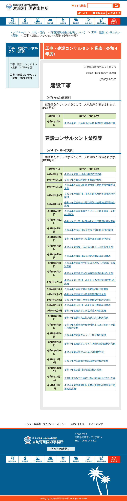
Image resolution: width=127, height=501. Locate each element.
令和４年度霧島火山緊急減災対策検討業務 (86, 317)
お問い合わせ (77, 424)
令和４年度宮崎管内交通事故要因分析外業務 (87, 238)
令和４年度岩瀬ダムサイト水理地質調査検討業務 (89, 343)
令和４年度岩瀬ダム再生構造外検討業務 (85, 310)
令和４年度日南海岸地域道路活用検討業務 (86, 361)
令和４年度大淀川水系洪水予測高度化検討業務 (88, 230)
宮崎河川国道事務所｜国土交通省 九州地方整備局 (27, 7)
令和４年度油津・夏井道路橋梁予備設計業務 (87, 300)
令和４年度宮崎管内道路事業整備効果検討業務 (88, 273)
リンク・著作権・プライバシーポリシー (45, 424)
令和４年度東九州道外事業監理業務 (82, 174)
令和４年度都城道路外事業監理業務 (82, 179)
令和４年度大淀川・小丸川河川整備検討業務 (87, 305)
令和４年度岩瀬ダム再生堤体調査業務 (84, 352)
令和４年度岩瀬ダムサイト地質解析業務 (85, 335)
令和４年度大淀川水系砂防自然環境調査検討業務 (89, 221)
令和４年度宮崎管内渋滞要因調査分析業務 (86, 289)
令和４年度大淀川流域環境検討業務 (82, 369)
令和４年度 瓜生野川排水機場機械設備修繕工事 (89, 123)
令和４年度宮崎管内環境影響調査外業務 (85, 294)
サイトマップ (96, 424)
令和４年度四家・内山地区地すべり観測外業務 (88, 247)
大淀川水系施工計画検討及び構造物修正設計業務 (89, 378)
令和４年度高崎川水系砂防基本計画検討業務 (87, 256)
